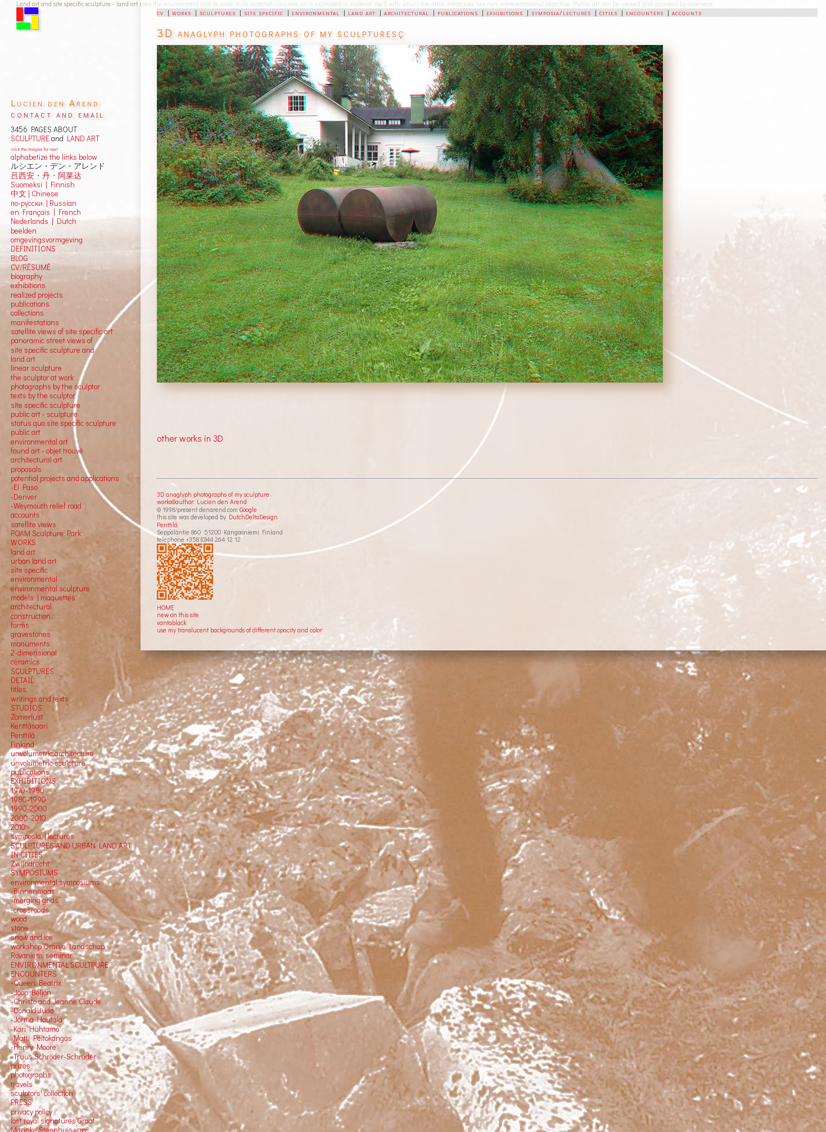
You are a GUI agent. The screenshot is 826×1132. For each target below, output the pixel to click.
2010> (20, 827)
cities (608, 12)
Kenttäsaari (29, 726)
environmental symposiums (55, 882)
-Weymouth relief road (46, 506)
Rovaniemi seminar (42, 955)
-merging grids (34, 900)
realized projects (37, 295)
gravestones (31, 634)
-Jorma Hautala (36, 1019)
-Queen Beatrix (36, 983)
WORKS (23, 542)
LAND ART (82, 138)
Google (248, 509)
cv (160, 12)
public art (25, 432)
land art (362, 12)
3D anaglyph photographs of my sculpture (213, 494)
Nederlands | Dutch (43, 221)
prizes (20, 1066)
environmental (316, 12)
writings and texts (40, 699)
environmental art (39, 442)
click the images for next (34, 149)
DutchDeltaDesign (253, 517)
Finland (22, 744)
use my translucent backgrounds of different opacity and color (239, 630)
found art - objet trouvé (47, 451)
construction (31, 616)
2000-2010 (28, 818)
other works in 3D (190, 438)
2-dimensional (34, 653)
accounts (687, 12)
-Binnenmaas (33, 891)
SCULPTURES (32, 671)
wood (19, 919)
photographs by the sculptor (55, 386)
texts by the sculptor (43, 395)
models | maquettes (43, 597)
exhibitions (504, 12)
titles (18, 689)
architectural (406, 12)
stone (20, 928)
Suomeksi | (29, 184)
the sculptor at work (42, 377)
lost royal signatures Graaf (53, 1121)
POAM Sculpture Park (46, 533)
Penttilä (167, 524)
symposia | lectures (42, 836)
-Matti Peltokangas (41, 1038)
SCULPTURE (30, 138)
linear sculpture (36, 368)
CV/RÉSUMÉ (31, 267)
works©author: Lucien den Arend (202, 501)
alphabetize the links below (54, 157)
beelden (24, 231)
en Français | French (46, 212)
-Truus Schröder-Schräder (53, 1057)
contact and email (58, 113)
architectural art (36, 460)
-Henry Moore (33, 1047)
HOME (165, 607)
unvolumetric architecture (52, 753)
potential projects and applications (65, 478)
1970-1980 (27, 790)
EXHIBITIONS (33, 781)
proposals (26, 469)
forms (20, 625)
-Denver (24, 497)
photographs (31, 1075)
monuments (30, 644)
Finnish (61, 184)
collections (27, 313)
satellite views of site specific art (62, 331)
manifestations (35, 322)
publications (457, 12)
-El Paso (24, 487)
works (181, 12)
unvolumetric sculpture (48, 763)
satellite (23, 524)
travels (22, 1084)
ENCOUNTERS (34, 974)
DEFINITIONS (33, 249)
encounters (644, 12)
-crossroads (30, 910)
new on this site (178, 614)
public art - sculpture (44, 414)
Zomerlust (27, 717)
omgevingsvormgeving (47, 240)
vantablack (171, 622)
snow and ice (32, 937)
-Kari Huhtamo (35, 1029)
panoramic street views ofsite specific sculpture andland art (52, 349)
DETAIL (22, 680)
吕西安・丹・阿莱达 (46, 175)
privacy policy (31, 1112)
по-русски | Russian (43, 203)
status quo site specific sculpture (63, 423)
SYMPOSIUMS (34, 873)
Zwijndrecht (30, 864)
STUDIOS (26, 708)
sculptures (218, 12)
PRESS (21, 1102)
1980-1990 (28, 799)
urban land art (34, 561)
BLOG (19, 258)
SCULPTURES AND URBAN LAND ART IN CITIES (71, 850)
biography (26, 276)
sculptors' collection (42, 1093)
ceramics (25, 662)
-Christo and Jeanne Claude (56, 1001)
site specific (263, 12)
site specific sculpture (45, 405)
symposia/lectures (561, 12)
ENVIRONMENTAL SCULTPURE (60, 965)
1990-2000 (29, 808)
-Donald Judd (32, 1010)
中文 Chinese (34, 193)
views (47, 524)
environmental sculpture (50, 588)
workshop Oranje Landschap (58, 946)
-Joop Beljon (31, 992)
